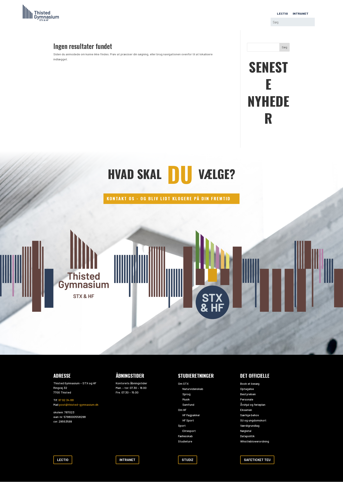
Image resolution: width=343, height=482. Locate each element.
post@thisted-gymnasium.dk (78, 405)
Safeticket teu (257, 460)
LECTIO (282, 13)
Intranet (127, 460)
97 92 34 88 (66, 400)
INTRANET (300, 13)
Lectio (62, 460)
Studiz (187, 460)
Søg (284, 47)
